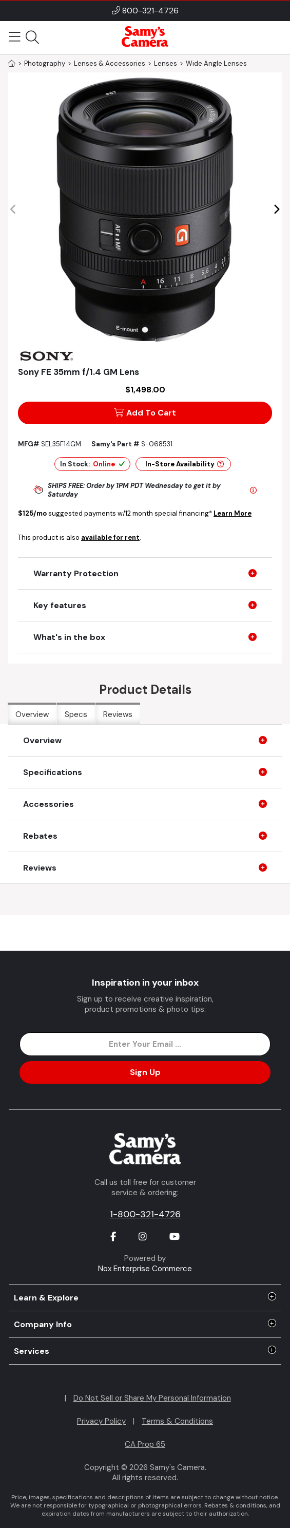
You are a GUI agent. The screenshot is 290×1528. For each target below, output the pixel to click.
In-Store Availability (184, 464)
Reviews (117, 714)
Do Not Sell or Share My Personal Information (152, 1398)
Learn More (233, 513)
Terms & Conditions (177, 1421)
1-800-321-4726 (145, 1214)
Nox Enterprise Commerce (145, 1268)
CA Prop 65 (145, 1444)
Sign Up (145, 1072)
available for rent (110, 537)
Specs (76, 714)
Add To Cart (145, 412)
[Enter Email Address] (145, 1044)
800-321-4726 (150, 10)
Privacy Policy (101, 1421)
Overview (32, 714)
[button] (276, 209)
